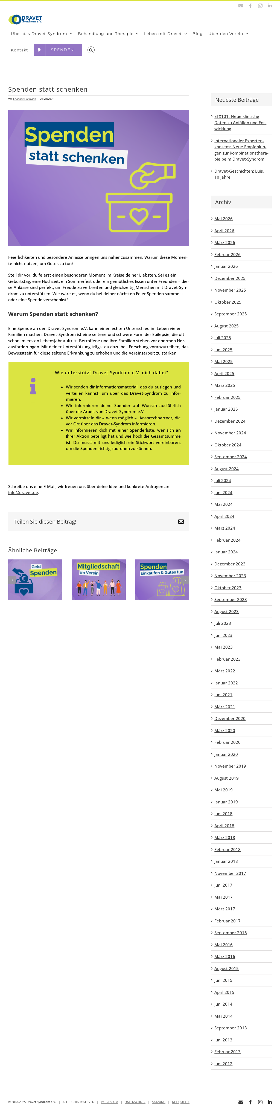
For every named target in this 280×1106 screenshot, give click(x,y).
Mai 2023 (223, 647)
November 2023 (230, 575)
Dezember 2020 (230, 718)
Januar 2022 (226, 683)
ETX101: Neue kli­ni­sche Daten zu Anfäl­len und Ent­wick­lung (240, 122)
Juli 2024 (222, 480)
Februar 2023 (227, 659)
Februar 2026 (227, 254)
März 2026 (224, 242)
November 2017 (230, 873)
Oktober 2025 (227, 302)
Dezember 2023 (230, 564)
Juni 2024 (223, 492)
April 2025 (224, 373)
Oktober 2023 (227, 587)
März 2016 (224, 956)
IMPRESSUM (109, 1102)
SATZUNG (158, 1102)
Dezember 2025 (230, 278)
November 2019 (230, 766)
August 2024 (226, 468)
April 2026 (224, 230)
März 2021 (224, 706)
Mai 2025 (223, 361)
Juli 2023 (222, 623)
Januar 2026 (226, 266)
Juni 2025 (223, 349)
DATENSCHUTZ (135, 1102)
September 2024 (230, 456)
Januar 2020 (226, 754)
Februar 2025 (227, 397)
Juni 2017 (223, 885)
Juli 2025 (222, 337)
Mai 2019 (223, 790)
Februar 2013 (227, 1051)
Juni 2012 (223, 1063)
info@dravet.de (23, 492)
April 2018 (224, 825)
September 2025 (230, 314)
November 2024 (230, 433)
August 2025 (226, 326)
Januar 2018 (226, 861)
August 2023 (226, 611)
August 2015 (226, 968)
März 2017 (224, 908)
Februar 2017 (227, 921)
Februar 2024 (227, 540)
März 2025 (224, 385)
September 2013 (230, 1027)
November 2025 (230, 290)
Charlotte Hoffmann (24, 99)
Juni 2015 (223, 980)
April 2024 (224, 516)
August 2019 (226, 778)
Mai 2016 (223, 944)
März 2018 (224, 837)
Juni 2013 (223, 1040)
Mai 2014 (223, 1016)
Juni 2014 (223, 1004)
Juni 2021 (223, 694)
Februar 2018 (227, 849)
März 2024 (224, 528)
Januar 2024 (226, 552)
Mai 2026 (223, 218)
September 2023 (230, 599)
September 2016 (230, 932)
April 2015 (224, 992)
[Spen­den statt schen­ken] (98, 178)
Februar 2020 (227, 742)
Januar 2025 (226, 409)
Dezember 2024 (230, 421)
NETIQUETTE (180, 1102)
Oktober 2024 (227, 445)
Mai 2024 (223, 504)
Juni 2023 (223, 635)
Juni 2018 (223, 813)
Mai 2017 (223, 897)
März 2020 (224, 730)
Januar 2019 (226, 802)
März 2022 (224, 671)
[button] (91, 50)
